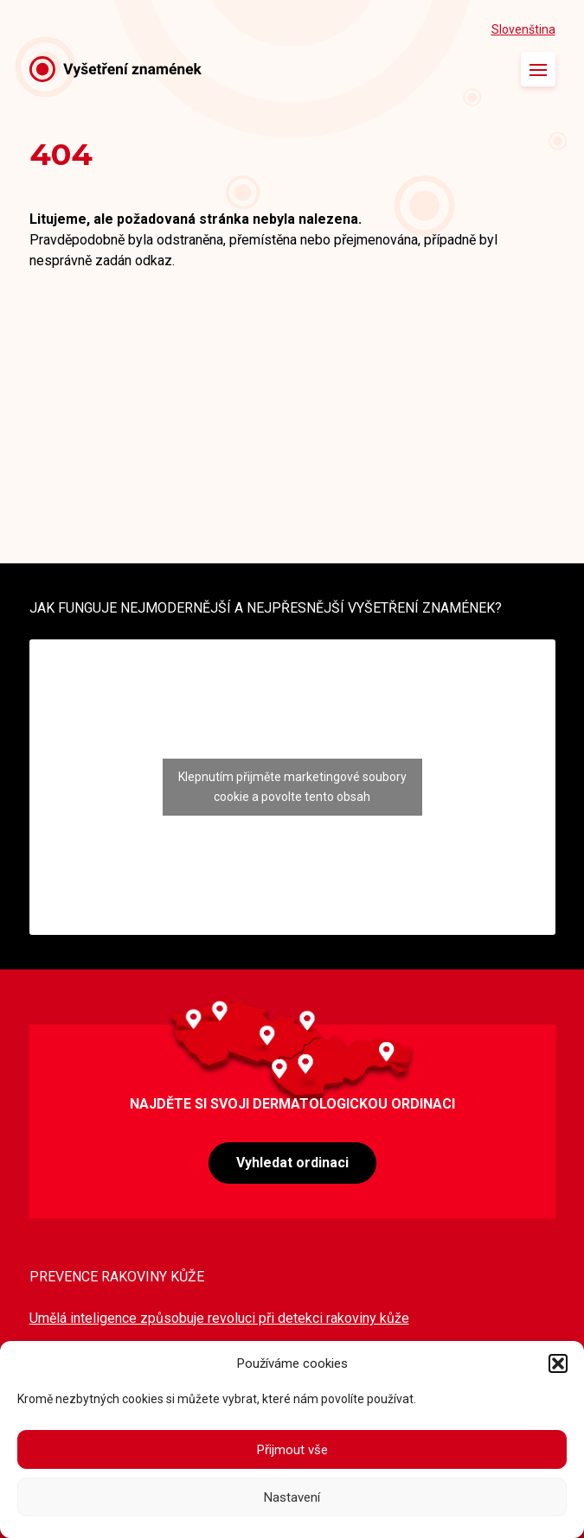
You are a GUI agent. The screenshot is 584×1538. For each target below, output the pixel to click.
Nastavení (292, 1497)
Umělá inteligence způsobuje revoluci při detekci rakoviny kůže (219, 1318)
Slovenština (523, 29)
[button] (558, 1363)
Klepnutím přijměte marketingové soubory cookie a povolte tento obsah (292, 787)
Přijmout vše (292, 1450)
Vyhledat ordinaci (292, 1162)
